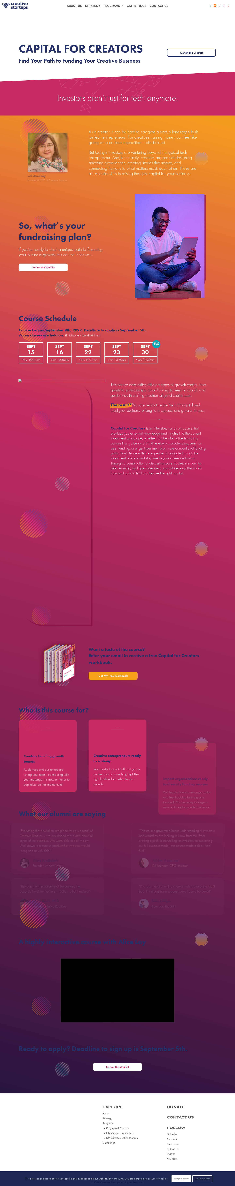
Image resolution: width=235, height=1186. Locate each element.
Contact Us (159, 5)
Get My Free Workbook (113, 676)
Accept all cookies (181, 1178)
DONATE (176, 1107)
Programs (113, 6)
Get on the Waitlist (191, 53)
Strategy (92, 5)
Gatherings (136, 5)
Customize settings (202, 1178)
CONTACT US (180, 1117)
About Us (74, 5)
